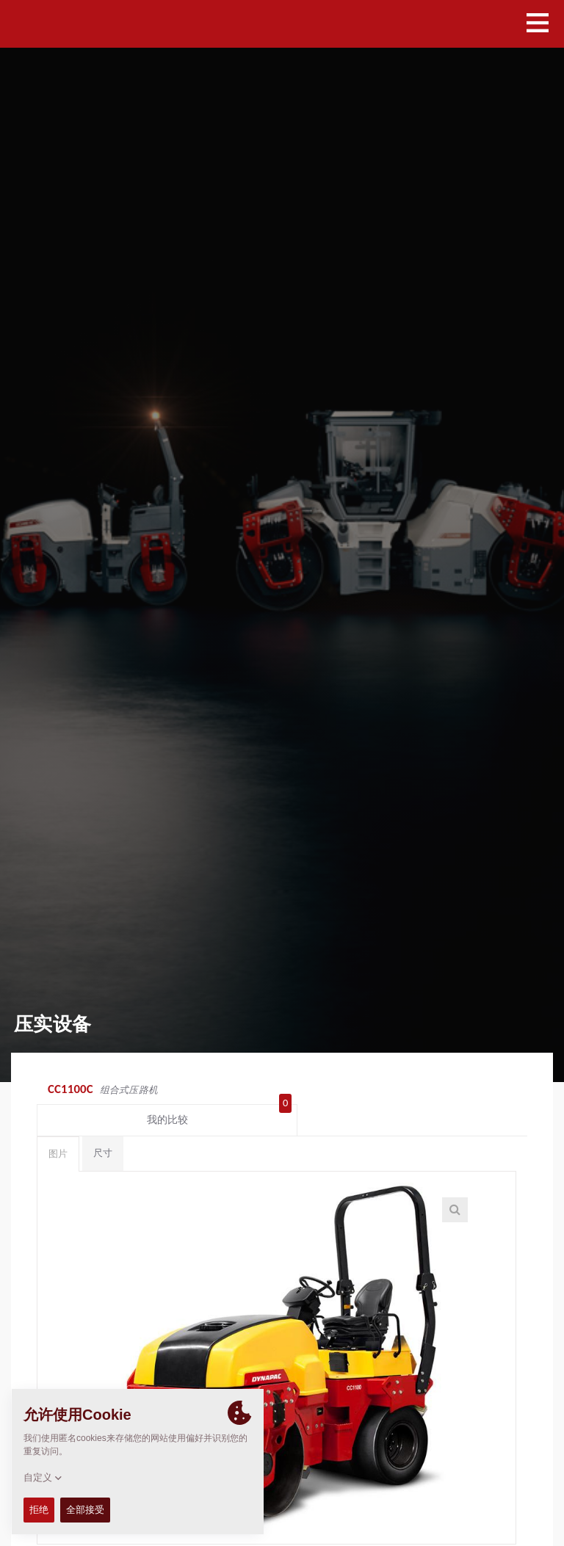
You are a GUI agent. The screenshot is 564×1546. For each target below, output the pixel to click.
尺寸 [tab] (102, 1127)
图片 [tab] (58, 1127)
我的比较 (473, 1090)
